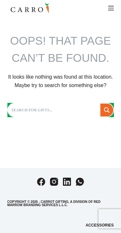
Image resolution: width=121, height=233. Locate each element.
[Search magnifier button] (106, 110)
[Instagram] (54, 182)
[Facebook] (41, 182)
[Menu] (111, 8)
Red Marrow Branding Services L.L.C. (54, 203)
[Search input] (54, 110)
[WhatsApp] (80, 182)
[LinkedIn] (67, 182)
